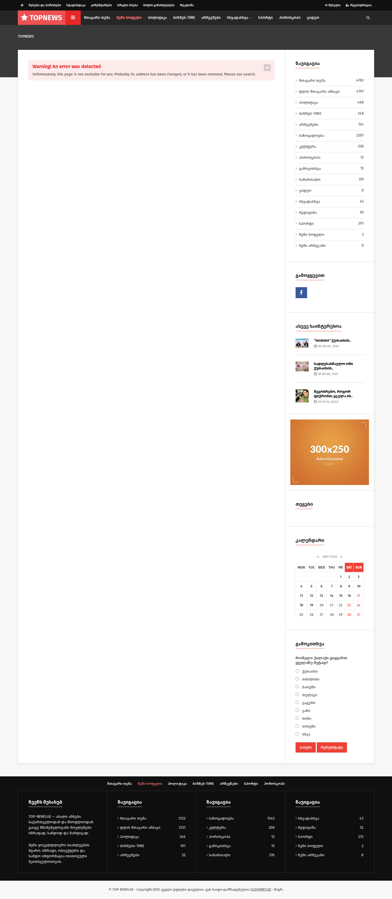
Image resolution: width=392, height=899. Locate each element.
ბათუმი (308, 687)
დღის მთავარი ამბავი (330, 91)
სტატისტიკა (75, 5)
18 (301, 605)
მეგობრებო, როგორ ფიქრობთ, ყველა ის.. (333, 393)
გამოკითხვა (330, 168)
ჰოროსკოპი (290, 17)
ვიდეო (313, 17)
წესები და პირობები (45, 5)
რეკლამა (187, 5)
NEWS (41, 17)
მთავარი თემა (97, 17)
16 (349, 596)
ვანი (305, 711)
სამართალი (330, 179)
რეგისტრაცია (359, 5)
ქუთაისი (309, 671)
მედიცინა (330, 212)
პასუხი (306, 747)
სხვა (305, 734)
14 (331, 596)
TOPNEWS (26, 36)
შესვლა (332, 5)
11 (301, 596)
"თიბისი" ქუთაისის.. (332, 340)
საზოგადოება (330, 135)
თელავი (309, 695)
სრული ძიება (127, 5)
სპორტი (265, 17)
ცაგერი (308, 703)
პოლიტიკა (157, 17)
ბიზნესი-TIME (131, 846)
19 (311, 605)
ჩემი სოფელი (128, 17)
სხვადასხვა (330, 201)
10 (358, 586)
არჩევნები (211, 17)
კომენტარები (101, 5)
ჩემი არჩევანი (330, 245)
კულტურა (330, 146)
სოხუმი (308, 726)
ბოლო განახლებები (159, 5)
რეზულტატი (332, 747)
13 (321, 596)
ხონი (306, 718)
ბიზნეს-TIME (184, 17)
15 (340, 596)
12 (311, 596)
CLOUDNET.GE (261, 890)
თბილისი (310, 679)
